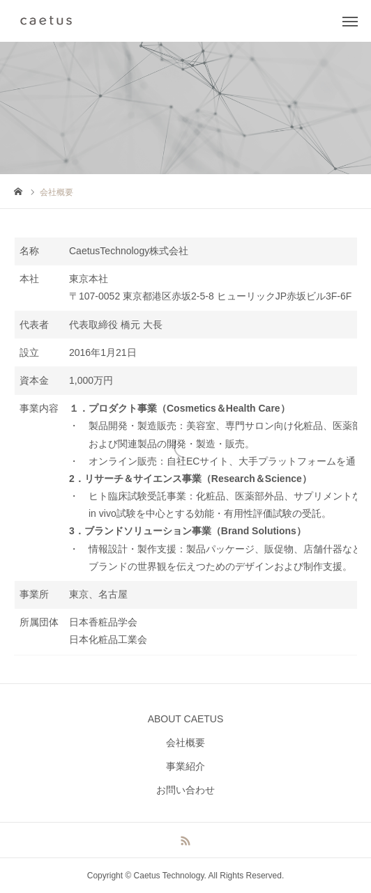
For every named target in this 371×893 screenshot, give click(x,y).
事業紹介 (185, 766)
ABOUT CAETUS (186, 718)
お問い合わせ (185, 789)
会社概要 (185, 742)
